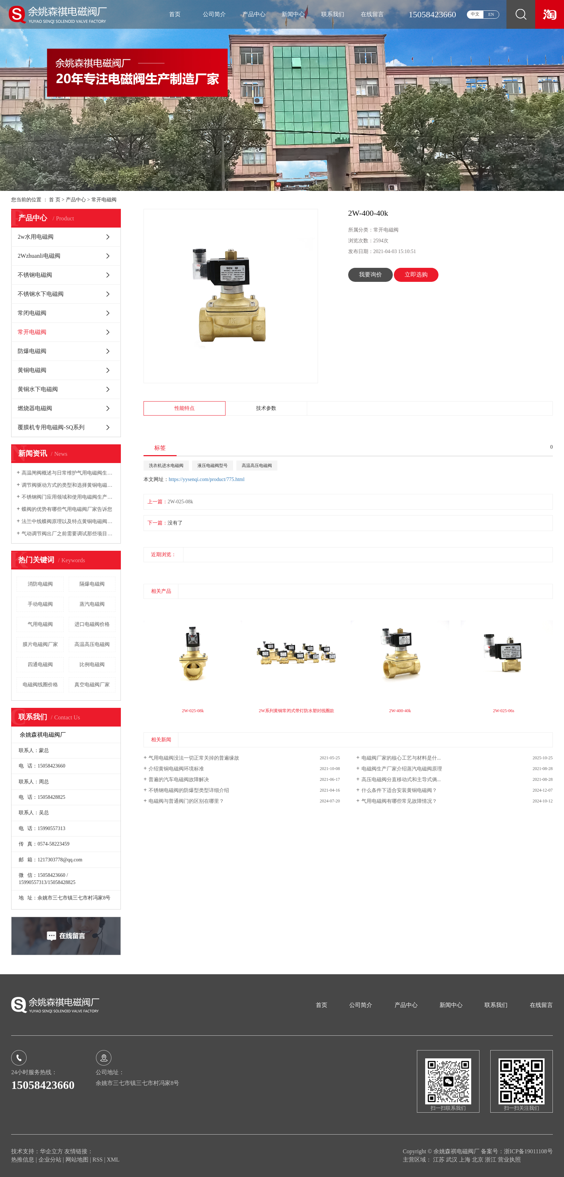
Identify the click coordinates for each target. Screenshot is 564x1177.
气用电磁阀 (40, 624)
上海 (465, 1160)
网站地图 (77, 1160)
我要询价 (370, 274)
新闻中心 (293, 14)
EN (491, 14)
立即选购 (416, 274)
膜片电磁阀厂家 (40, 644)
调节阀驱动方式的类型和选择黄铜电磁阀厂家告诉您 (68, 485)
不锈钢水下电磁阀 (41, 294)
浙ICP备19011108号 (528, 1151)
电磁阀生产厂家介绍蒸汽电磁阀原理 (401, 768)
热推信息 (22, 1160)
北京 (478, 1160)
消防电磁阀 (40, 584)
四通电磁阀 (40, 664)
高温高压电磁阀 (92, 644)
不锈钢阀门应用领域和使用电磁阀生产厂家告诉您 (68, 497)
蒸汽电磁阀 (92, 604)
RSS (97, 1160)
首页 (175, 14)
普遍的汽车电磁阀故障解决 (179, 779)
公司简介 (214, 14)
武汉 (452, 1160)
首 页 (54, 199)
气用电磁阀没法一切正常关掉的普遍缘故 (194, 758)
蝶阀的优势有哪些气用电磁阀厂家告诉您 (67, 509)
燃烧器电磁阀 (35, 408)
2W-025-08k (180, 501)
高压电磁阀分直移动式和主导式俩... (401, 779)
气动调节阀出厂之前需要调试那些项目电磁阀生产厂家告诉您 (68, 533)
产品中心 (253, 14)
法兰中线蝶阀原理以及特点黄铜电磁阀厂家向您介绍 (68, 521)
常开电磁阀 (104, 199)
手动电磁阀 (40, 604)
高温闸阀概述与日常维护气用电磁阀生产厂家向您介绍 (68, 473)
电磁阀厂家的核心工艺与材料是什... (401, 758)
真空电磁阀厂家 (92, 684)
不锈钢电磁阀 (35, 275)
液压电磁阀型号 (212, 465)
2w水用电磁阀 (36, 237)
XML (113, 1160)
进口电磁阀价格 (92, 624)
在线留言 (372, 14)
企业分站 (50, 1160)
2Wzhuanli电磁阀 (39, 256)
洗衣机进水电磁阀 (166, 465)
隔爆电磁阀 (92, 584)
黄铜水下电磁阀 (38, 389)
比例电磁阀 (92, 664)
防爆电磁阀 (32, 351)
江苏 (439, 1160)
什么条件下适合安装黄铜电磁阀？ (399, 790)
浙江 (491, 1160)
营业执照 (509, 1160)
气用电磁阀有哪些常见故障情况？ (399, 801)
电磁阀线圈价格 (40, 684)
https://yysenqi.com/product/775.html (207, 479)
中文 (475, 14)
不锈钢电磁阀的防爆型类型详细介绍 (189, 790)
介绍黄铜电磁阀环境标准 (176, 768)
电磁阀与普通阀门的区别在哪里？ (186, 801)
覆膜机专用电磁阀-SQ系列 (51, 427)
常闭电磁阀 (32, 313)
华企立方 (51, 1151)
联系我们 (332, 14)
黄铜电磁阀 (32, 370)
